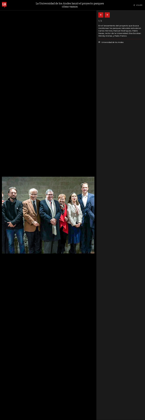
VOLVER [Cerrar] (138, 5)
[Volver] (100, 15)
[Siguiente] (107, 15)
